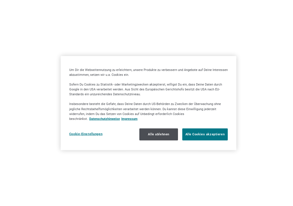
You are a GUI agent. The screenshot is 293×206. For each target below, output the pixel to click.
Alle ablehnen (158, 134)
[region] (148, 103)
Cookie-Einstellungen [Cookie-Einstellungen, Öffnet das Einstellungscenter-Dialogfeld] (85, 134)
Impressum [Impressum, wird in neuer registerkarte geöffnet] (129, 118)
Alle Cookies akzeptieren (205, 134)
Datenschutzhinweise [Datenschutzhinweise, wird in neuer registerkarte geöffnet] (104, 118)
